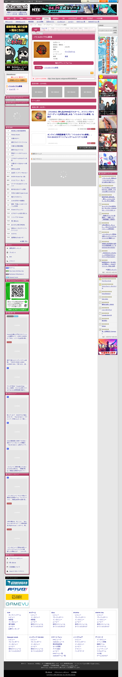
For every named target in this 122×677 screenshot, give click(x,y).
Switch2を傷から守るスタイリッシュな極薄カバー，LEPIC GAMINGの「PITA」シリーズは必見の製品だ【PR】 (17, 336)
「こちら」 (71, 665)
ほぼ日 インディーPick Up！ (19, 172)
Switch (38, 18)
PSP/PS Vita (99, 612)
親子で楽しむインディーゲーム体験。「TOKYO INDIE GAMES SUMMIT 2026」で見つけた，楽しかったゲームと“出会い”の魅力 (17, 362)
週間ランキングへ (112, 269)
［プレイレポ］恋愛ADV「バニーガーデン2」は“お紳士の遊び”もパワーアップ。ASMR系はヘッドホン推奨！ (109, 180)
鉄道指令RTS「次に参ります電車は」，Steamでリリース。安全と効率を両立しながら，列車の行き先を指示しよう (109, 264)
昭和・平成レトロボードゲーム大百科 (19, 205)
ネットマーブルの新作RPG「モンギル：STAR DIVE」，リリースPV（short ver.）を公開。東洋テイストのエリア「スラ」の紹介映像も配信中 (109, 208)
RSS (6, 1)
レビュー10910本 (11, 14)
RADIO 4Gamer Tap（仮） (18, 176)
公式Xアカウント (16, 1)
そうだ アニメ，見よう (18, 180)
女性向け (55, 18)
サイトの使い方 (28, 1)
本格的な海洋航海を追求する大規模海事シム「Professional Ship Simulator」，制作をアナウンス (109, 246)
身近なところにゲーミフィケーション (19, 229)
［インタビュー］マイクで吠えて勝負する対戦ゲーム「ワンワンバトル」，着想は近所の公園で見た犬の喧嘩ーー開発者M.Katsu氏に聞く (17, 498)
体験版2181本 (23, 14)
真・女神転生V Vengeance (109, 332)
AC (82, 18)
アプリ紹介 (57, 649)
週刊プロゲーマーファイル (19, 142)
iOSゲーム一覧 (81, 21)
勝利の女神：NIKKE (108, 304)
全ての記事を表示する (87, 148)
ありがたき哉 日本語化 (18, 224)
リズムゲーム (101, 651)
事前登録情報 (57, 644)
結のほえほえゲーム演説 (18, 189)
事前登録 (31, 21)
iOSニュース (9, 21)
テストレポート (80, 642)
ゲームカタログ (102, 656)
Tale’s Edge (105, 299)
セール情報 (40, 21)
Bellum (104, 326)
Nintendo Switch (13, 277)
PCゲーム (12, 267)
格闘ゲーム (101, 644)
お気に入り (94, 1)
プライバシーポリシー (16, 558)
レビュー (12, 617)
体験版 (11, 619)
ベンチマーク (79, 651)
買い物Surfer (15, 221)
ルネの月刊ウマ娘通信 (17, 200)
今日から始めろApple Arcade (19, 193)
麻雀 (66, 56)
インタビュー (61, 21)
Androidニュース (20, 21)
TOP (8, 18)
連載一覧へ (24, 241)
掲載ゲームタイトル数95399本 (16, 12)
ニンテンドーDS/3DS (36, 637)
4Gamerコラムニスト (17, 209)
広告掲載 (73, 672)
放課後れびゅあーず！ (17, 237)
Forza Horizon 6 (106, 293)
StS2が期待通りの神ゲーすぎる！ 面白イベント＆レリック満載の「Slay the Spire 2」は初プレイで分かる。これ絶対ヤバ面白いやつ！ (17, 443)
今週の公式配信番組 (17, 146)
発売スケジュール (37, 624)
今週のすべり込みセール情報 (19, 164)
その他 (99, 653)
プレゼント (12, 252)
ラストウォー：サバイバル (109, 287)
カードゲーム (101, 646)
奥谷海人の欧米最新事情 (18, 131)
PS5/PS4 (29, 18)
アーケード (99, 637)
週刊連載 (12, 624)
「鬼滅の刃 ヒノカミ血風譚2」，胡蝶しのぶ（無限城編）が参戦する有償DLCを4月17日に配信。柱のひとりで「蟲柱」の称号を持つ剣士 (109, 217)
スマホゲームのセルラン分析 (19, 159)
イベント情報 (101, 642)
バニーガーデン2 (107, 309)
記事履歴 (103, 1)
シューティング (102, 649)
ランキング (112, 1)
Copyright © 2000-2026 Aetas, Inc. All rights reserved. (61, 674)
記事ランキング (14, 629)
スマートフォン (56, 637)
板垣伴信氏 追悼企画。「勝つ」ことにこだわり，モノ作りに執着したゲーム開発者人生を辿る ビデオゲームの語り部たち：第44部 (109, 199)
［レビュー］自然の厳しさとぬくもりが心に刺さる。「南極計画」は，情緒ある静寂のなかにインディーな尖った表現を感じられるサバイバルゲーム (17, 469)
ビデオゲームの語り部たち (19, 213)
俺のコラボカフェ (16, 197)
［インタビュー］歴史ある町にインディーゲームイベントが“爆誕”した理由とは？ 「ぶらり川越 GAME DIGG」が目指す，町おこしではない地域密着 (17, 549)
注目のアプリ (50, 21)
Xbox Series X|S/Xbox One (16, 271)
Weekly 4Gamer (15, 134)
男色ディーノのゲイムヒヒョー (19, 154)
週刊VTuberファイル (17, 150)
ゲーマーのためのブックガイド (19, 185)
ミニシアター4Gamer (17, 217)
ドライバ (12, 261)
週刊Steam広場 (15, 169)
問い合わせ (39, 1)
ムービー (71, 21)
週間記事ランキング (15, 248)
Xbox (21, 18)
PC (15, 18)
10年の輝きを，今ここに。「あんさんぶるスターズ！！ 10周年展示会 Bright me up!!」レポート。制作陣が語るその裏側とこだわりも (17, 523)
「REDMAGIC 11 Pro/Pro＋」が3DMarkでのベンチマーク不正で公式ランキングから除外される (109, 255)
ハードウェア (72, 18)
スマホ (46, 18)
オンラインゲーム (15, 615)
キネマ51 (14, 233)
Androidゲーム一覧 (93, 21)
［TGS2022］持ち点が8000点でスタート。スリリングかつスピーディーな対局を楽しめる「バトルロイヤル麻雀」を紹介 (70, 114)
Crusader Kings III (107, 315)
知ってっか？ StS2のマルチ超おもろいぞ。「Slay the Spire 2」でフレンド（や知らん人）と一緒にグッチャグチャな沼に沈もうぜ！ (17, 417)
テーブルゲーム (70, 51)
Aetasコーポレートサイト (16, 571)
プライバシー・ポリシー (61, 672)
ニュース (12, 89)
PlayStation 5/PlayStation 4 (16, 274)
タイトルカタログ (37, 626)
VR (63, 18)
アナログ (90, 18)
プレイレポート (58, 617)
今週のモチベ (15, 138)
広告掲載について (14, 567)
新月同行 (104, 320)
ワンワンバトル (106, 280)
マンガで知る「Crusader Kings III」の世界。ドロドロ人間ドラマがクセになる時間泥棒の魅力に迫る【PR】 (17, 388)
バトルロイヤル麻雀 (51, 67)
